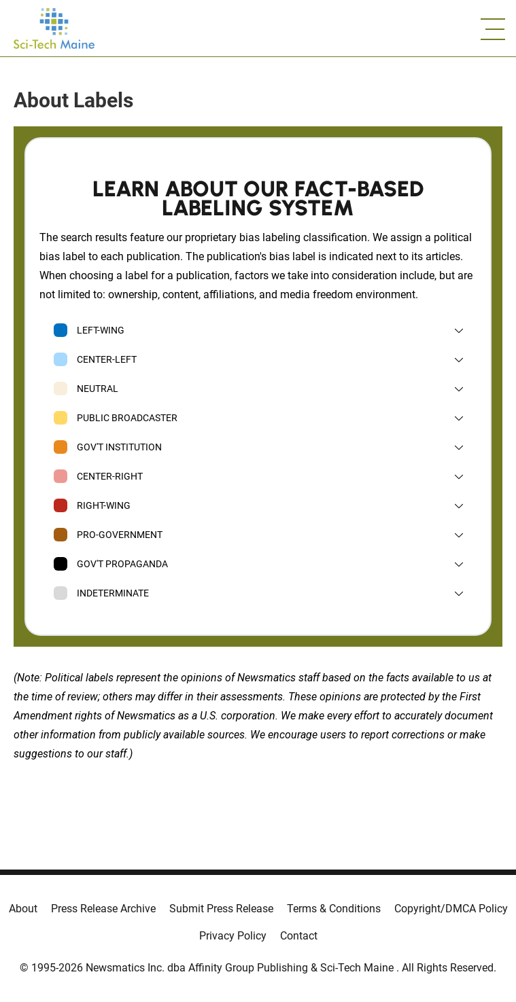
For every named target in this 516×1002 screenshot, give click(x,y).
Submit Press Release (221, 908)
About (23, 908)
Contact (298, 935)
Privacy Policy (232, 935)
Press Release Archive (103, 908)
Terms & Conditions (334, 908)
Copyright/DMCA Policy (451, 908)
